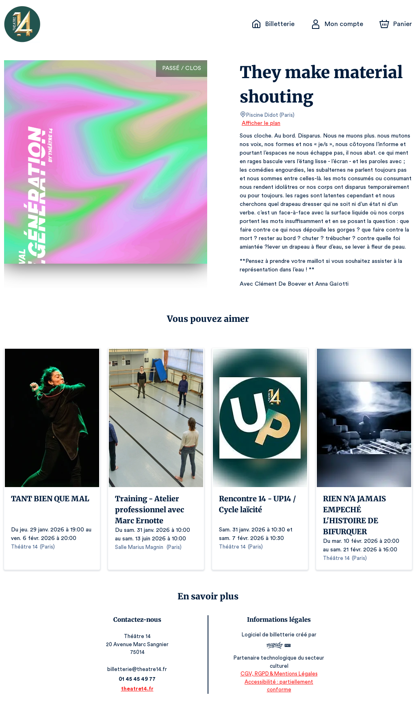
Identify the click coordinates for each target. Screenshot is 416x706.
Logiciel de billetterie (268, 637)
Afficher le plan (260, 123)
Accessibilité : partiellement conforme (278, 689)
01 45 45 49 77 (137, 679)
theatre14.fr (137, 689)
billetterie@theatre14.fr (138, 669)
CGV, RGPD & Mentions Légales (278, 682)
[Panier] (395, 24)
